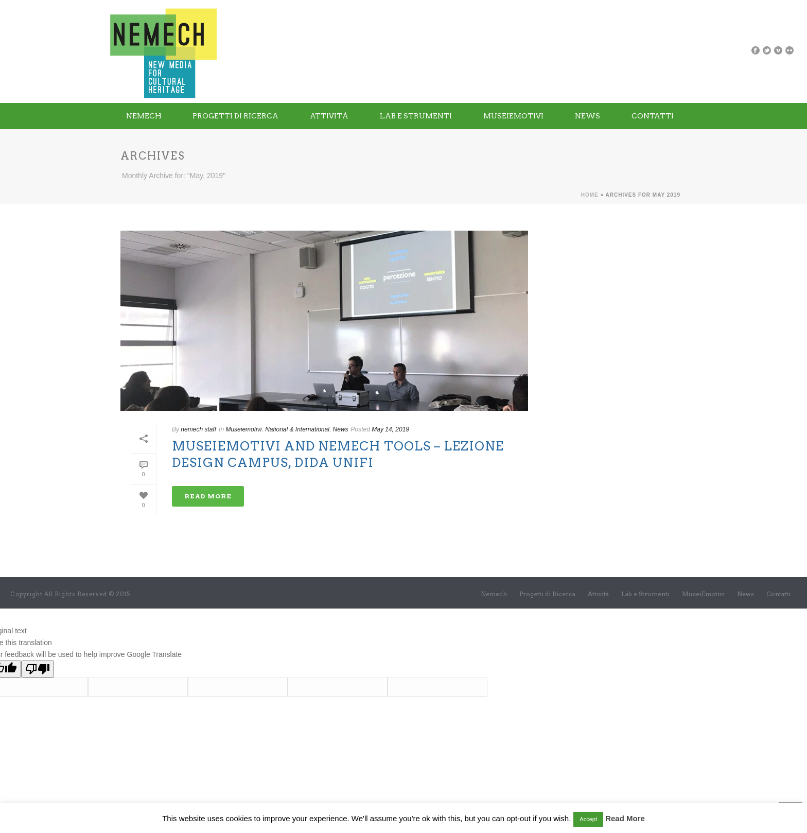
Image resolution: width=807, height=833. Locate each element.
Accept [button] (588, 819)
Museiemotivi (243, 429)
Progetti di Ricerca (235, 116)
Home (590, 195)
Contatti (652, 116)
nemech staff (198, 429)
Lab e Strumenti (416, 116)
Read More (625, 818)
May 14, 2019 (390, 429)
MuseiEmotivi (513, 116)
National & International (297, 429)
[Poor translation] (37, 669)
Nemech (143, 116)
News (587, 116)
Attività (329, 116)
